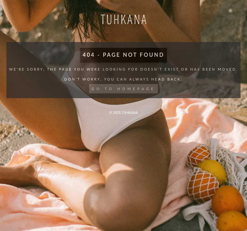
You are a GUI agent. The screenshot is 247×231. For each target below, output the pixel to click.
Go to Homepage (124, 89)
